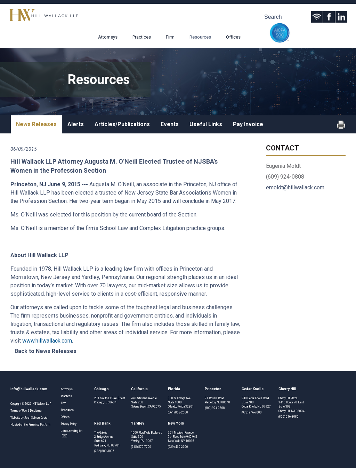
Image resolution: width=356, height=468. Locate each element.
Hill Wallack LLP (41, 403)
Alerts (75, 124)
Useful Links (205, 124)
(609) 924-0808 (215, 408)
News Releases (36, 124)
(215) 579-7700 (141, 447)
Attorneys (108, 37)
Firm (170, 37)
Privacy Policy (68, 424)
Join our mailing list (71, 433)
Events (170, 124)
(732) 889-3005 (104, 451)
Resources (200, 37)
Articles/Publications (122, 124)
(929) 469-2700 (178, 447)
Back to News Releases (45, 351)
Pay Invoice (248, 124)
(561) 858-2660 (178, 412)
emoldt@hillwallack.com (295, 187)
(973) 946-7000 (252, 412)
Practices (141, 37)
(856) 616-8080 (288, 416)
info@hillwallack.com (28, 389)
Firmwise (34, 424)
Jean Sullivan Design (36, 417)
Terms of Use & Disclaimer (26, 410)
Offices (233, 37)
